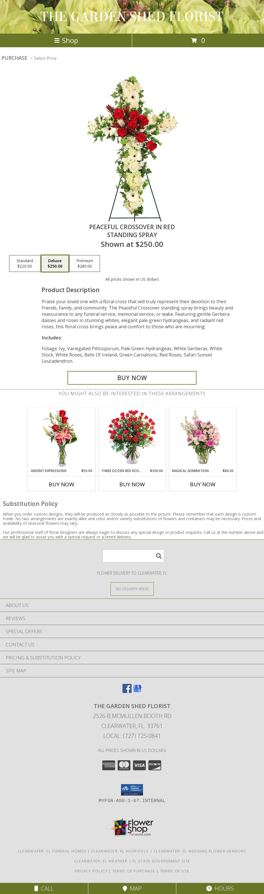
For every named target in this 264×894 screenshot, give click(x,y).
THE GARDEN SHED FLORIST (132, 17)
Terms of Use (175, 871)
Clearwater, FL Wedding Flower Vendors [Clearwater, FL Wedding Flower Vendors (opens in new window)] (200, 851)
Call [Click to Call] (44, 888)
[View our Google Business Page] (137, 691)
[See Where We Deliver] (132, 588)
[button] (132, 789)
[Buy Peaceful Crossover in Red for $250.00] (132, 378)
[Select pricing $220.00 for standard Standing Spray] (24, 263)
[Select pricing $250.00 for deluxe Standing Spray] (55, 263)
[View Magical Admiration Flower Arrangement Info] (202, 438)
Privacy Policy (91, 871)
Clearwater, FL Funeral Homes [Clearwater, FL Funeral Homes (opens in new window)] (52, 851)
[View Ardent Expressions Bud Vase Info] (61, 438)
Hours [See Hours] (220, 888)
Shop (66, 40)
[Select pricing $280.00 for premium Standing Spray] (85, 263)
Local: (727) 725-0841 (132, 736)
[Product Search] (133, 555)
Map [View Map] (132, 888)
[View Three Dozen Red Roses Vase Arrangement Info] (132, 438)
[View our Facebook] (127, 691)
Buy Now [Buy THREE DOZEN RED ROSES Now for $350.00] (132, 484)
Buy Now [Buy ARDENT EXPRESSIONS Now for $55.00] (61, 484)
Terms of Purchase (133, 871)
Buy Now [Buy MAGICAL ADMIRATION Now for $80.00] (203, 484)
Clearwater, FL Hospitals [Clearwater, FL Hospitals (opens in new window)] (120, 851)
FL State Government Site (161, 861)
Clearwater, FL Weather (101, 861)
